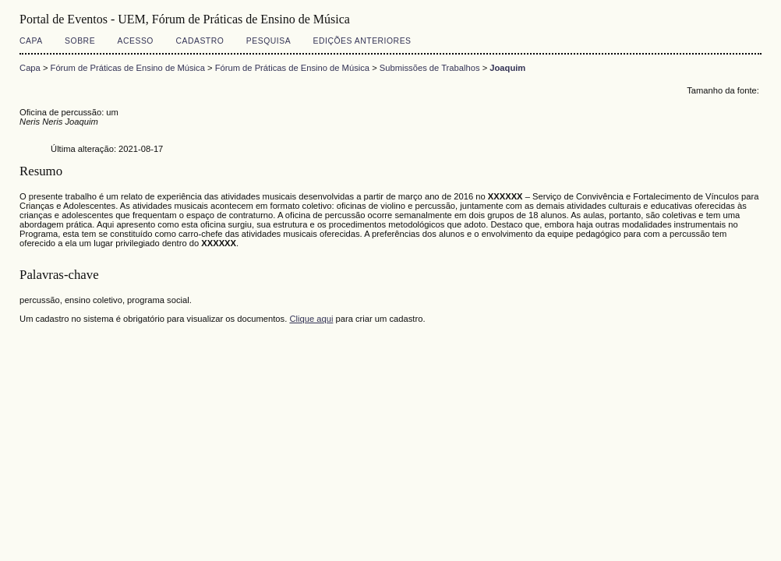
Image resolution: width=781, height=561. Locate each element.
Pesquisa (268, 41)
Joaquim (507, 67)
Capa (31, 41)
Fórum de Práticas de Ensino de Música (128, 67)
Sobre (80, 41)
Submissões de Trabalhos (430, 67)
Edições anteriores (362, 41)
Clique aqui (311, 318)
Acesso (136, 41)
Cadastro (199, 41)
